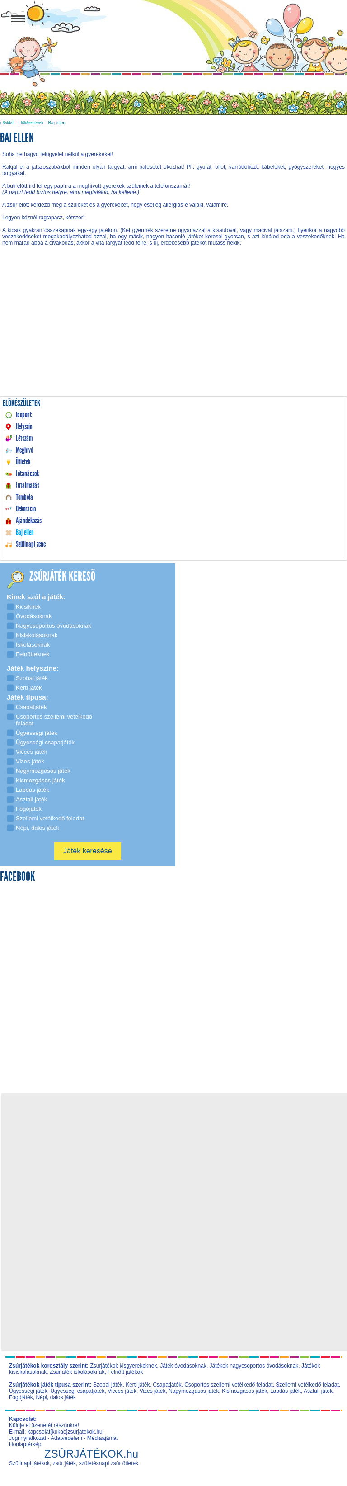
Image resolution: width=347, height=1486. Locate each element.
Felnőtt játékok (125, 1372)
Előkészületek (30, 123)
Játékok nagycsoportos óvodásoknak (254, 1366)
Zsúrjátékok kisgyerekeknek (123, 1366)
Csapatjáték (167, 1385)
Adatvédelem (66, 1438)
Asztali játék (318, 1391)
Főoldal (7, 123)
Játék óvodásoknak (183, 1366)
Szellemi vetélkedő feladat (307, 1385)
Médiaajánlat (102, 1438)
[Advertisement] (173, 330)
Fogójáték (21, 1397)
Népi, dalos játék (56, 1397)
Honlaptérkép (25, 1444)
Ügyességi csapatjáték (77, 1391)
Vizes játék (153, 1391)
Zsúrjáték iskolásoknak (77, 1372)
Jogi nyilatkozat (27, 1438)
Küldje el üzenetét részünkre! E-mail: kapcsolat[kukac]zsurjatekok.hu (56, 1428)
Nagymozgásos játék (194, 1391)
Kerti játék (138, 1385)
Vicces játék (122, 1391)
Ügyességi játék (28, 1391)
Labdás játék (285, 1391)
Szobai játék (107, 1385)
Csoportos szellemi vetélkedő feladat (228, 1385)
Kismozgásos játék (244, 1391)
